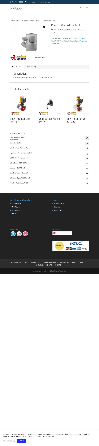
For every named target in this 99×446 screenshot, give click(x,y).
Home (12, 20)
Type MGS (38, 20)
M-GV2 (74, 262)
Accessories (16, 262)
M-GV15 (49, 265)
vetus (85, 41)
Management (58, 210)
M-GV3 (82, 262)
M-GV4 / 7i (40, 265)
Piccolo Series (17, 203)
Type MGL (82, 38)
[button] (44, 27)
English (57, 233)
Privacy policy (59, 203)
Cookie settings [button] (9, 441)
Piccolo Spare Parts (49, 262)
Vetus (17, 20)
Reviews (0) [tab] (31, 67)
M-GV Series (16, 207)
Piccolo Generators (31, 262)
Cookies (57, 207)
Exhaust (22, 20)
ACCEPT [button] (22, 441)
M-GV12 (58, 265)
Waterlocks (30, 20)
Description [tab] (17, 67)
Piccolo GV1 (64, 262)
